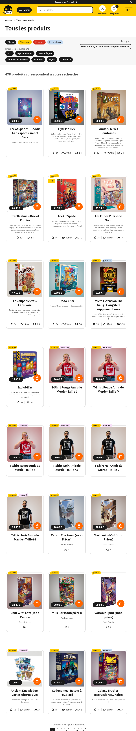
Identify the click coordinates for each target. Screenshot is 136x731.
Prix (9, 53)
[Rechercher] (65, 10)
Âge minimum (24, 53)
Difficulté (66, 59)
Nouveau (25, 42)
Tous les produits (25, 20)
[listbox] (129, 10)
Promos (39, 42)
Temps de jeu (45, 53)
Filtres (10, 42)
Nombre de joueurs (17, 59)
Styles (52, 59)
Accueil (8, 20)
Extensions (55, 42)
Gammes (38, 59)
